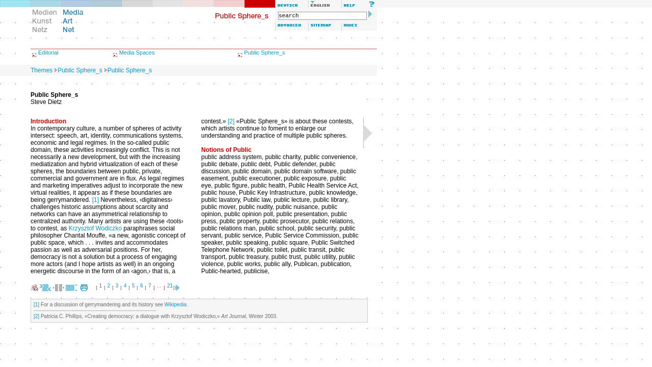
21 (170, 286)
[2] (231, 121)
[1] (95, 199)
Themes (41, 70)
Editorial (48, 52)
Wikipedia (175, 304)
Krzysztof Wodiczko (95, 228)
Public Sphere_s (264, 52)
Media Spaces (137, 52)
